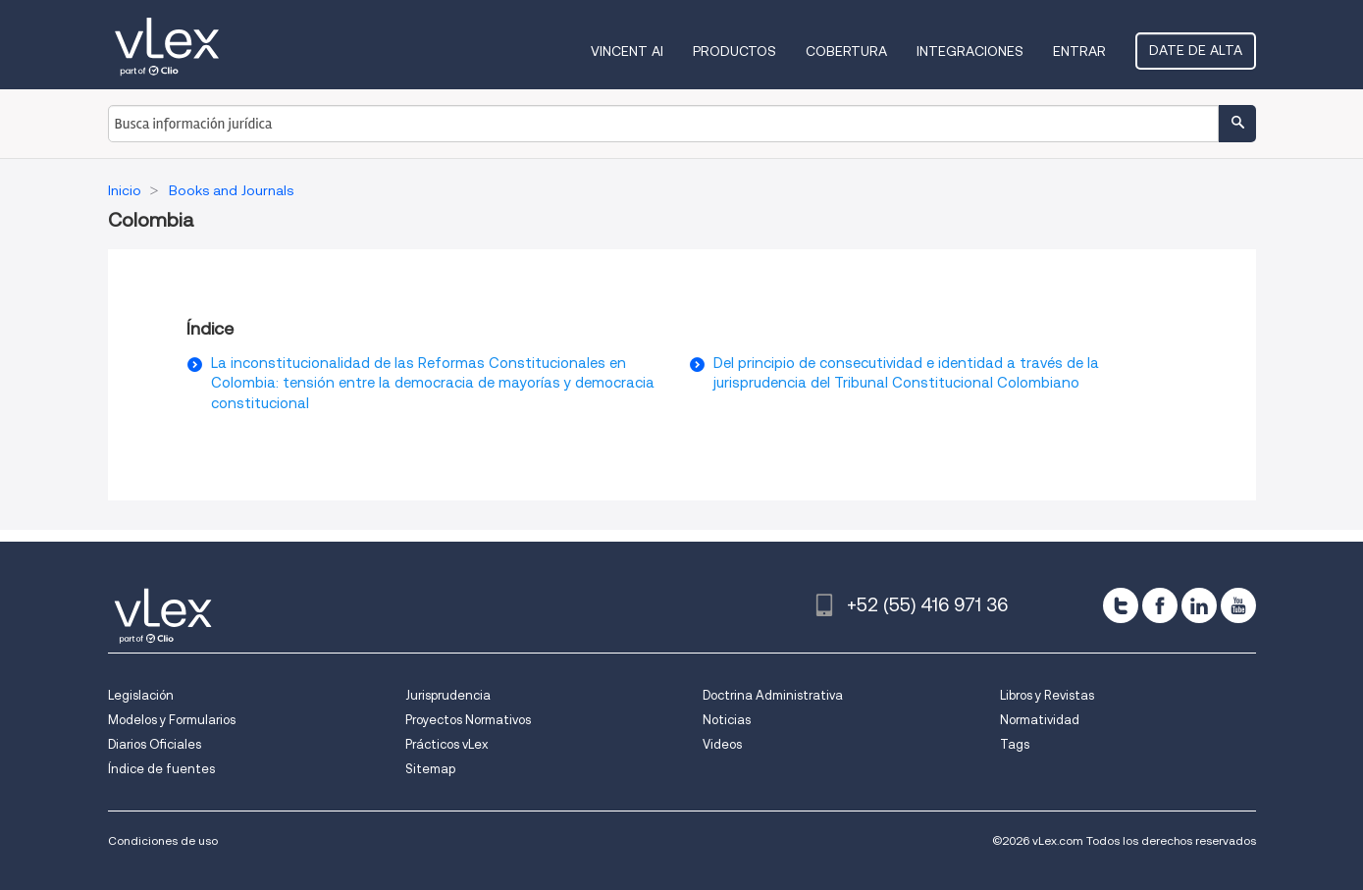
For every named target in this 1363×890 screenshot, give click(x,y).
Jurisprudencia (448, 695)
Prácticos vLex (446, 744)
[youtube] (1238, 605)
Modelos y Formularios (172, 719)
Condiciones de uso (163, 840)
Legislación (141, 695)
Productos (734, 51)
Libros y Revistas (1047, 695)
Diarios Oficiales (154, 744)
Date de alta (1195, 50)
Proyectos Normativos (468, 719)
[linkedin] (1199, 605)
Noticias (727, 719)
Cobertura (846, 51)
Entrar (1079, 51)
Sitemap (430, 768)
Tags (1014, 744)
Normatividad (1039, 719)
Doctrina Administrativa (773, 695)
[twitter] (1120, 605)
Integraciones (970, 51)
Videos (722, 744)
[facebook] (1160, 605)
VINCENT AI (627, 51)
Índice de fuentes (161, 768)
